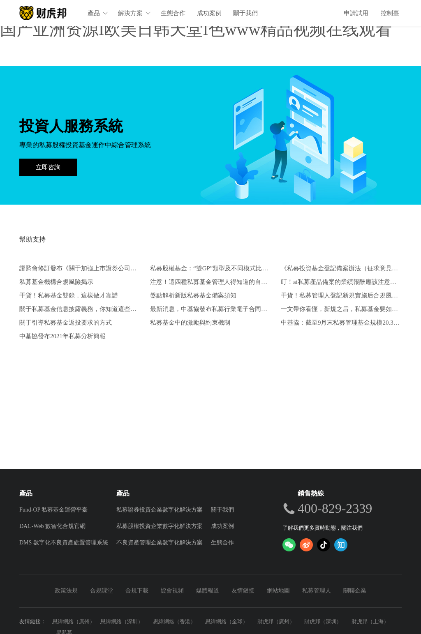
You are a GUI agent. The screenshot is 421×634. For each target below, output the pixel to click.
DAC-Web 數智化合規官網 (52, 526)
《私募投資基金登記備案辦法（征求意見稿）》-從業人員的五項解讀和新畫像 (341, 268)
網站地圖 (278, 591)
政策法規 (66, 591)
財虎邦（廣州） (276, 621)
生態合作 (173, 13)
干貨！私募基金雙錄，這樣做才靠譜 (68, 295)
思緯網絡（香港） (174, 621)
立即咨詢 (48, 167)
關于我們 (246, 13)
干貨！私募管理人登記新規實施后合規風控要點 (341, 295)
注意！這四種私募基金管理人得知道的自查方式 (210, 282)
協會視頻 (172, 591)
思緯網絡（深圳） (121, 621)
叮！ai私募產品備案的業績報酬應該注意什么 (341, 282)
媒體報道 (207, 591)
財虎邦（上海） (370, 621)
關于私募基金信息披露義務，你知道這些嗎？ (79, 309)
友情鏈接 (242, 591)
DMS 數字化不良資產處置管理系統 (63, 542)
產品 (98, 13)
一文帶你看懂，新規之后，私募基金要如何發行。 (341, 309)
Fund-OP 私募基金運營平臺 (53, 510)
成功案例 (209, 13)
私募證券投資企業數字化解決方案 (159, 510)
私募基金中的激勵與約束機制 (190, 322)
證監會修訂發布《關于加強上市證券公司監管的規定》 (79, 268)
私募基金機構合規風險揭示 (56, 282)
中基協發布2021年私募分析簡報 (62, 336)
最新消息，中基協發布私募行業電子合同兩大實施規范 (210, 309)
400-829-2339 (335, 508)
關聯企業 (354, 591)
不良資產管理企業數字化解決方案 (159, 542)
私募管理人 (316, 591)
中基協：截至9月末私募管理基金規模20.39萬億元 (341, 322)
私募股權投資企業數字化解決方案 (159, 526)
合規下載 (136, 591)
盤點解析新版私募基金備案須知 (193, 295)
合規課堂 (101, 591)
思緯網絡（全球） (226, 621)
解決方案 (134, 13)
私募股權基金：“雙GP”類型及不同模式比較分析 (210, 268)
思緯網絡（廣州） (73, 621)
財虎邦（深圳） (323, 621)
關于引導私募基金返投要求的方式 (65, 322)
